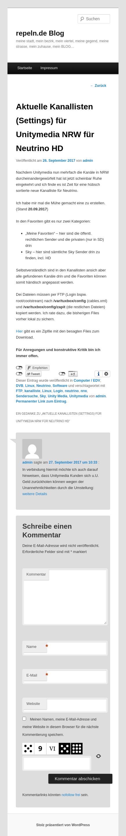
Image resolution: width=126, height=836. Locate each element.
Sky (43, 396)
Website (33, 703)
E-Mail (36, 675)
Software (60, 386)
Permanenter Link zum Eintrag (41, 401)
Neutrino (43, 386)
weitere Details (34, 494)
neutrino (72, 391)
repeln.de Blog (40, 33)
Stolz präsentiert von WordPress (63, 825)
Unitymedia (78, 396)
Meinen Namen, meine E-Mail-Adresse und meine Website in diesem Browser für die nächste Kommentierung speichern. (60, 727)
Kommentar (36, 574)
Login (58, 391)
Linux (29, 386)
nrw (84, 391)
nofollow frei (71, 795)
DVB (19, 386)
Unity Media (57, 396)
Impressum (49, 68)
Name (36, 647)
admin (88, 161)
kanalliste (32, 391)
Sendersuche (27, 396)
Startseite (24, 68)
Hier (19, 331)
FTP (19, 391)
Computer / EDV (87, 381)
